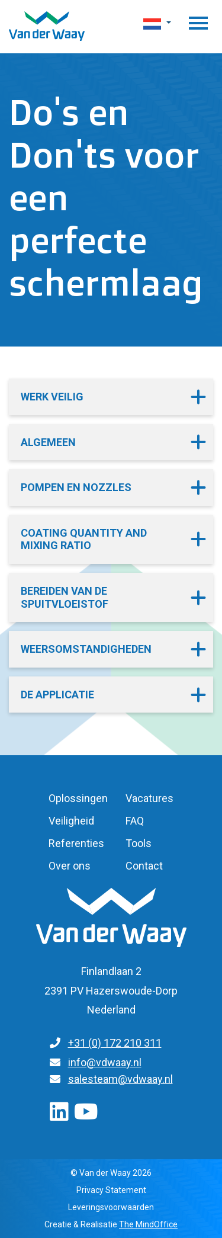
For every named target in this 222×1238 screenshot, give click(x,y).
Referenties (76, 843)
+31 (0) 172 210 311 (115, 1043)
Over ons (70, 865)
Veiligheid (71, 820)
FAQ (135, 820)
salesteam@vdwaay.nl (120, 1079)
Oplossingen (78, 798)
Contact (144, 865)
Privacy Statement (111, 1190)
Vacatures (149, 798)
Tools (139, 843)
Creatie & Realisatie (111, 1224)
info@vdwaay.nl (104, 1062)
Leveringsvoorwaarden (111, 1207)
